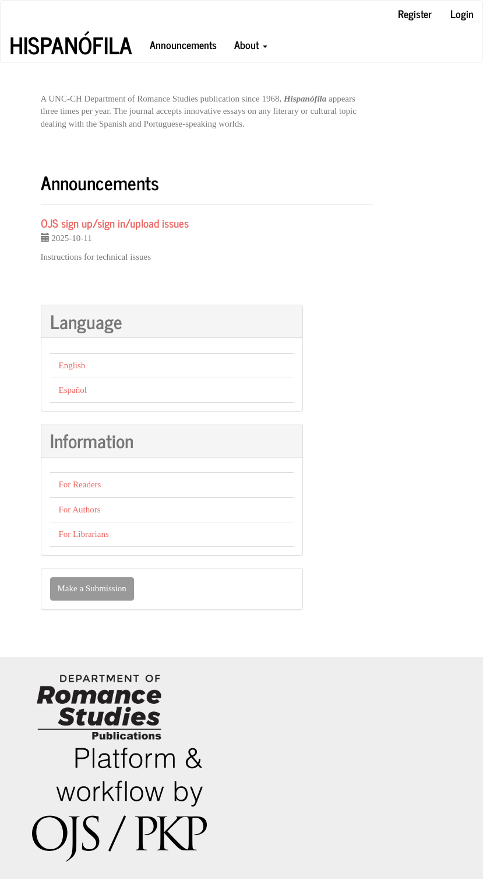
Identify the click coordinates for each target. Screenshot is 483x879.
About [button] (250, 44)
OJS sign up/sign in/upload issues (115, 223)
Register (415, 13)
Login (462, 13)
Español (73, 390)
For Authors (80, 509)
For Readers (80, 484)
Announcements (183, 44)
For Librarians (84, 534)
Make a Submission (92, 588)
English (72, 365)
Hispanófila (70, 44)
